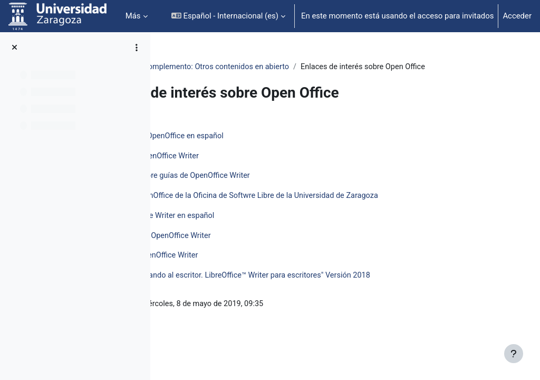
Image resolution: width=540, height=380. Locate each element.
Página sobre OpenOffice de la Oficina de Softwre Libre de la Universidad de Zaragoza (340, 209)
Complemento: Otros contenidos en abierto (323, 67)
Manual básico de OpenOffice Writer (254, 249)
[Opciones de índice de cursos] (136, 47)
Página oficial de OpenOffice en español (261, 148)
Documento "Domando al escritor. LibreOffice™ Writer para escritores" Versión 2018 (336, 289)
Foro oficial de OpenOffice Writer (248, 168)
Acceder (517, 16)
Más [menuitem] (133, 16)
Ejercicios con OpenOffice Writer (248, 269)
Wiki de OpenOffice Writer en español (256, 229)
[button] (228, 16)
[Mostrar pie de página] (513, 353)
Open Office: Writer (203, 67)
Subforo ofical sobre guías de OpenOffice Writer (275, 189)
